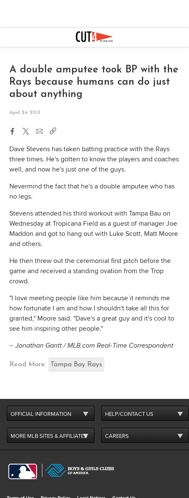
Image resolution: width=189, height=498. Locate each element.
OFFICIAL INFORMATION (41, 414)
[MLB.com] (23, 472)
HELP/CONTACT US (129, 414)
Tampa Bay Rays (76, 364)
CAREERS (117, 436)
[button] (12, 130)
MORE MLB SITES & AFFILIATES (49, 436)
